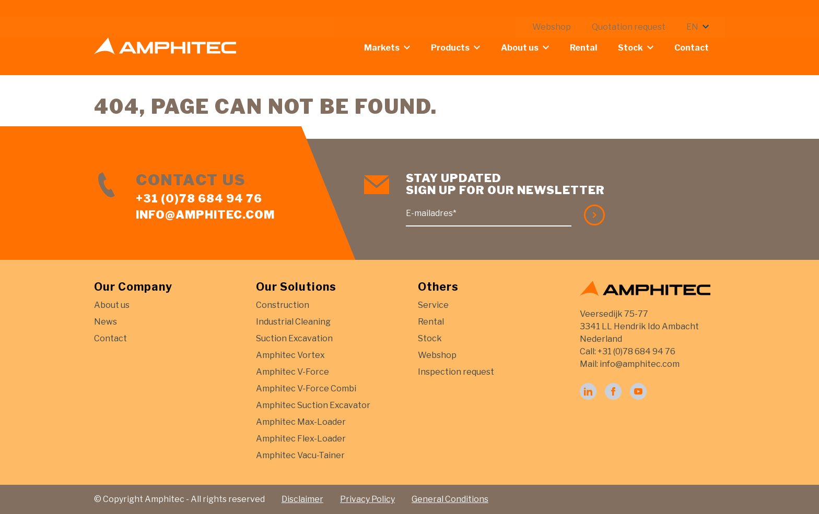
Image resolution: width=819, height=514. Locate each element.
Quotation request (636, 10)
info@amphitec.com (205, 214)
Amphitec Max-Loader (301, 422)
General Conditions (450, 499)
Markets (389, 48)
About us (527, 48)
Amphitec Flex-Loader (301, 439)
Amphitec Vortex (290, 355)
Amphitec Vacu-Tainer (300, 455)
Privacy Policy (367, 499)
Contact (699, 48)
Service (433, 305)
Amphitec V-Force (292, 372)
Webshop (559, 10)
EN (700, 10)
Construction (282, 305)
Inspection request (456, 372)
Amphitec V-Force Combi (306, 388)
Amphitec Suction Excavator (313, 405)
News (105, 322)
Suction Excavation (294, 338)
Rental (591, 48)
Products (458, 48)
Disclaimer (302, 499)
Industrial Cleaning (293, 322)
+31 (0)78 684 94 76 (199, 198)
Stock (638, 48)
